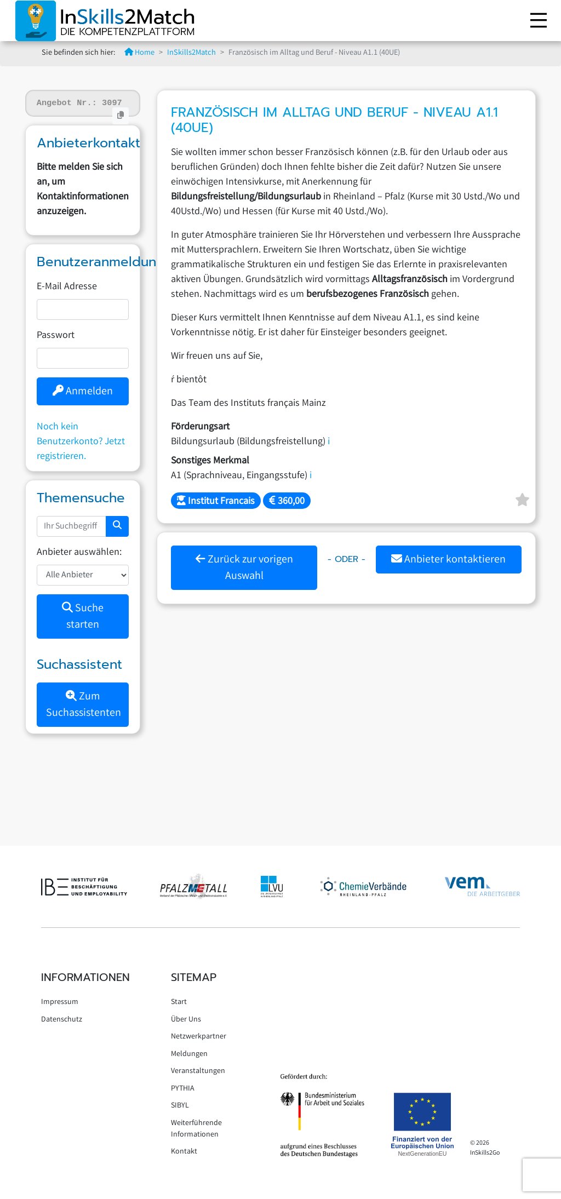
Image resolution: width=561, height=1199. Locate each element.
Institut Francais (216, 502)
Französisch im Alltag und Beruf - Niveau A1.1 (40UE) (334, 120)
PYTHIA (182, 1088)
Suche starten (83, 617)
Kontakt (184, 1151)
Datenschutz (61, 1019)
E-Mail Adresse (67, 287)
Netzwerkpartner (198, 1036)
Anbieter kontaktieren (448, 560)
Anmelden (83, 392)
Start (179, 1002)
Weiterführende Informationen (196, 1129)
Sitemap (193, 977)
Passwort (56, 336)
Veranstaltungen (198, 1071)
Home (139, 53)
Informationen (85, 977)
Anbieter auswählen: (79, 553)
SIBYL (180, 1105)
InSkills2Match (191, 53)
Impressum (59, 1002)
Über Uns (186, 1019)
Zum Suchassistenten (83, 705)
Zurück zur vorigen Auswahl (244, 568)
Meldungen (189, 1054)
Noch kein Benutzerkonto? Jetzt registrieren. (81, 442)
